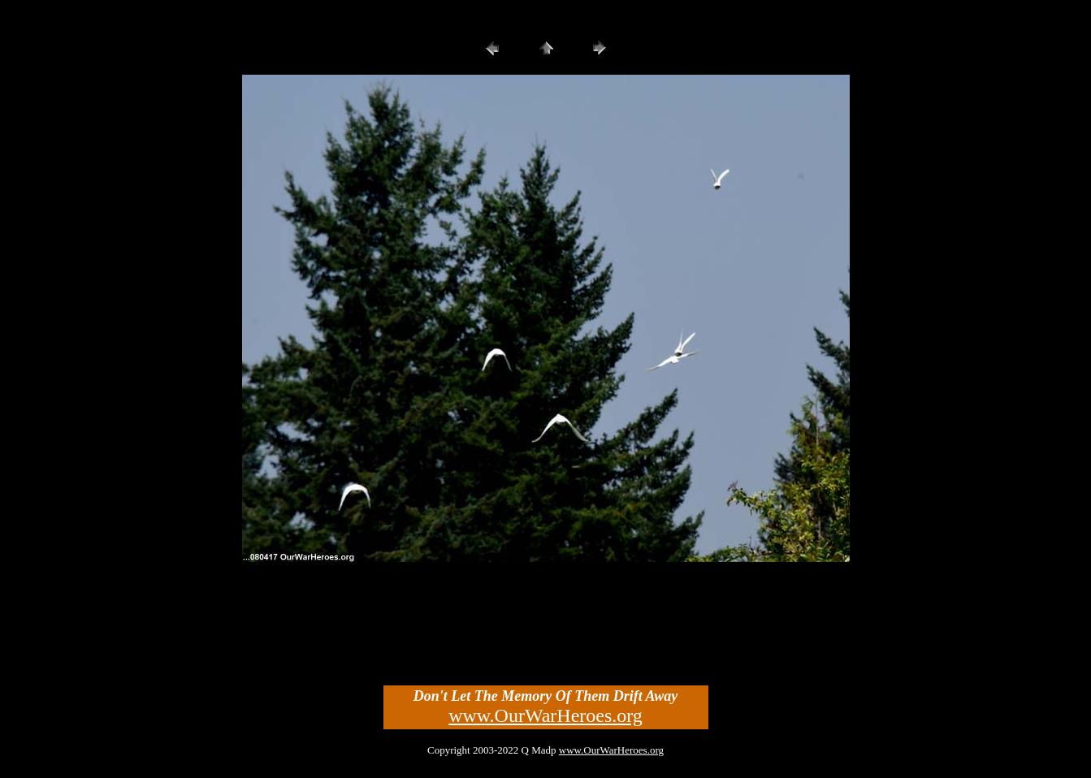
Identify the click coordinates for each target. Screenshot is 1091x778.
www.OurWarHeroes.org (545, 715)
